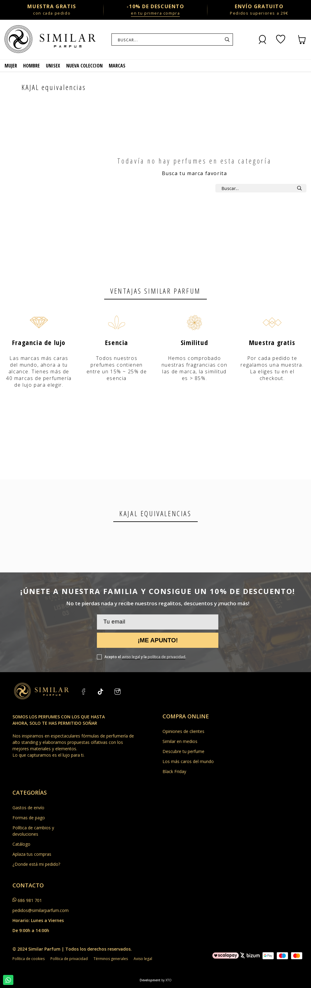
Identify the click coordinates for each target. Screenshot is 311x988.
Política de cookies (28, 958)
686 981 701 (30, 900)
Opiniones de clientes (183, 731)
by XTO (166, 980)
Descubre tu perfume (183, 751)
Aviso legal (143, 958)
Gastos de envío (28, 807)
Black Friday (174, 771)
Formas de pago (28, 817)
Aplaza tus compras (31, 854)
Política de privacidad (69, 958)
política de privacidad (166, 656)
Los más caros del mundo (188, 761)
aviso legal (131, 656)
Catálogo (21, 844)
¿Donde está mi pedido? (36, 864)
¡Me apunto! (158, 640)
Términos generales (111, 958)
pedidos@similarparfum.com (40, 910)
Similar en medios (179, 741)
